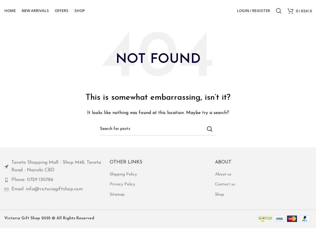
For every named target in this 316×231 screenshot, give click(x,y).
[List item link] (52, 170)
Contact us (225, 188)
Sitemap (117, 198)
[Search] (279, 12)
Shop (219, 198)
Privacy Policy (122, 188)
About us (223, 178)
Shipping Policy (123, 178)
